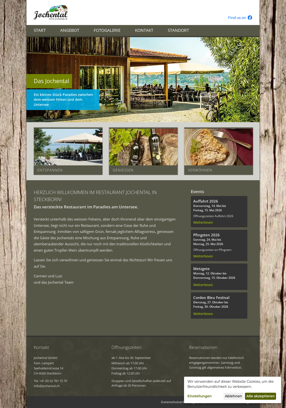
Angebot (69, 30)
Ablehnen (233, 396)
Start (40, 30)
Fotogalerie (107, 30)
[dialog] (232, 390)
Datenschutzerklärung (177, 402)
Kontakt (144, 30)
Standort (178, 30)
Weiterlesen (203, 222)
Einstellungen (199, 396)
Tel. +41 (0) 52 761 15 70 (50, 381)
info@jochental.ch (47, 386)
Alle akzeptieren (260, 396)
